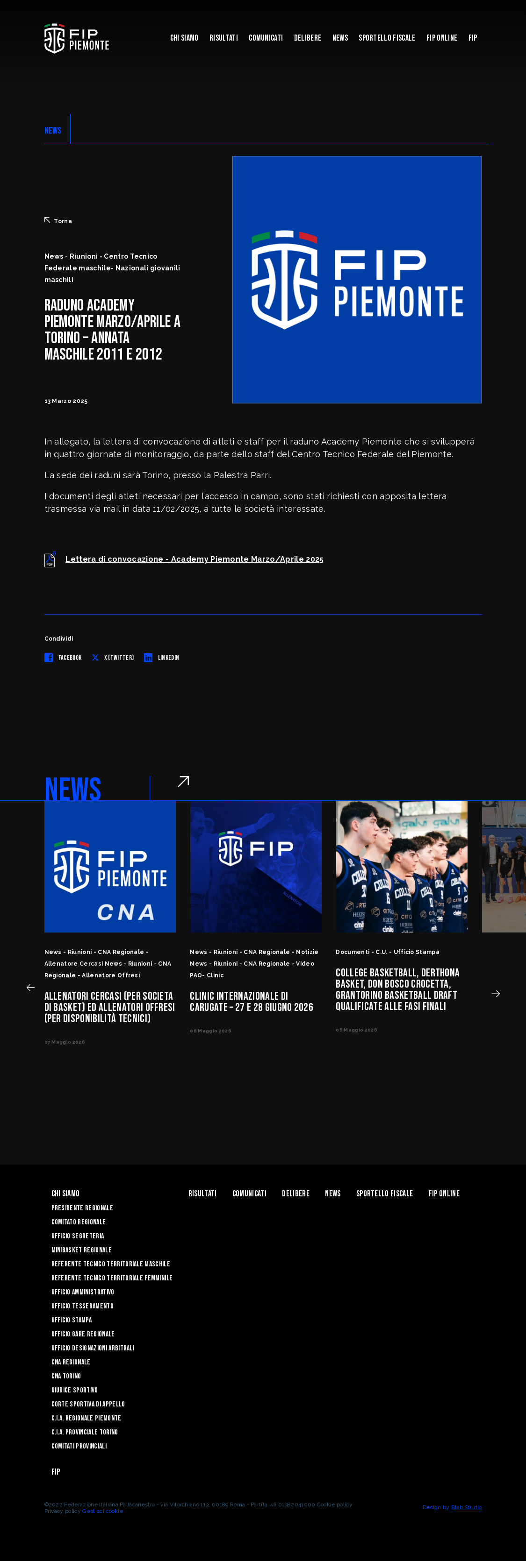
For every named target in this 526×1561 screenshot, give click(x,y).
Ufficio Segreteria (77, 1236)
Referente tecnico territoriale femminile (112, 1278)
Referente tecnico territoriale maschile (110, 1264)
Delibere (308, 38)
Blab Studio (466, 1507)
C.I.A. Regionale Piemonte (86, 1418)
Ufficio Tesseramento (82, 1306)
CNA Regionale (71, 1362)
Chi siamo (184, 38)
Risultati (223, 38)
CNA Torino (66, 1376)
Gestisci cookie (102, 1511)
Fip (472, 38)
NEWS (53, 130)
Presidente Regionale (82, 1208)
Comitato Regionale (78, 1222)
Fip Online (441, 38)
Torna (58, 221)
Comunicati (266, 38)
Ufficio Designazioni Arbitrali (93, 1348)
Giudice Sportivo (74, 1390)
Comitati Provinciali (79, 1446)
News (340, 38)
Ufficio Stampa (71, 1320)
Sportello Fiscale (387, 38)
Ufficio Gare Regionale (83, 1334)
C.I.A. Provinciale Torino (84, 1432)
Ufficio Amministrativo (83, 1292)
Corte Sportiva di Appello (88, 1404)
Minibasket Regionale (81, 1250)
